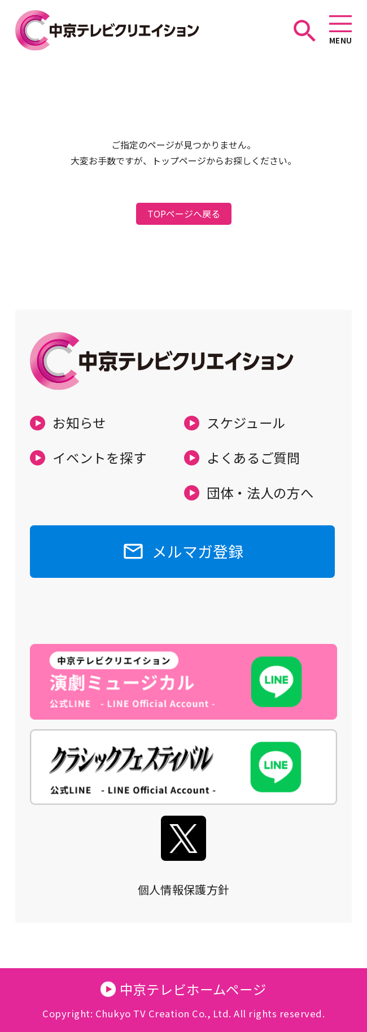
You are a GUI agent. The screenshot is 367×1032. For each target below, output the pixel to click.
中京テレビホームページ (193, 989)
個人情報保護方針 (184, 889)
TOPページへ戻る (183, 213)
